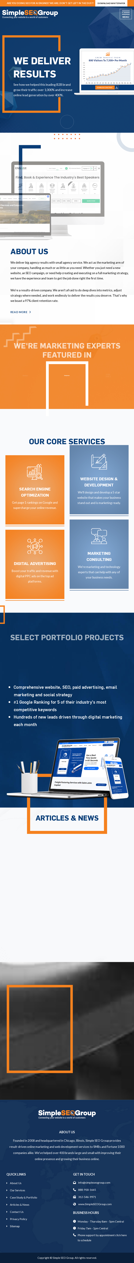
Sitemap (15, 1226)
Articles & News (19, 1204)
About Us (15, 1183)
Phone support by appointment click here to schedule (102, 1237)
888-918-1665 (84, 1189)
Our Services (17, 1190)
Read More (20, 312)
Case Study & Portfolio (23, 1197)
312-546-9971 (84, 1196)
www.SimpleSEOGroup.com (92, 1204)
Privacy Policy (18, 1219)
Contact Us (17, 1211)
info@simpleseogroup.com (91, 1182)
